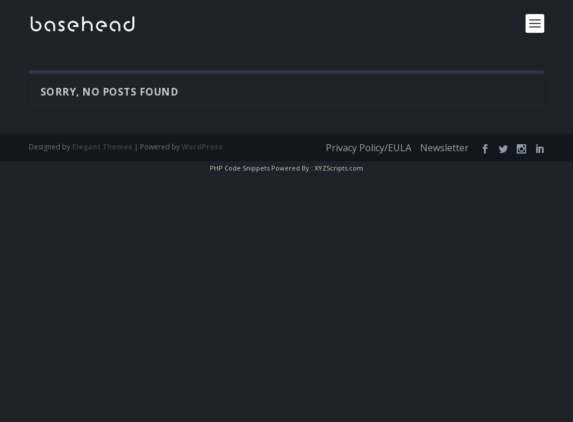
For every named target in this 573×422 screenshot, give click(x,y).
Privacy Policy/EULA (373, 148)
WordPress (180, 146)
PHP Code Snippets (243, 168)
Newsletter (446, 148)
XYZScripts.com (335, 168)
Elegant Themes (94, 146)
